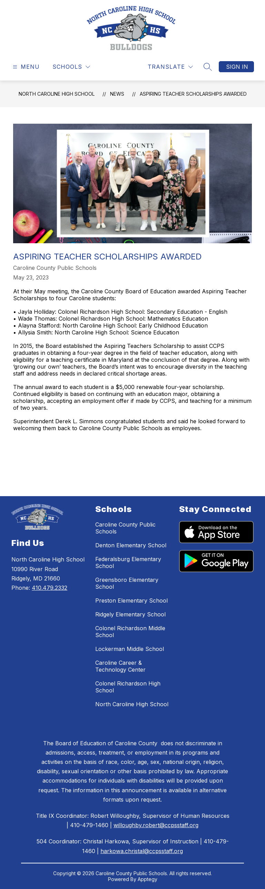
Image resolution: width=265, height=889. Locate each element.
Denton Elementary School (130, 545)
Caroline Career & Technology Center (120, 666)
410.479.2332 (49, 587)
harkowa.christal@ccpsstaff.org (141, 851)
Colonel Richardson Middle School (130, 632)
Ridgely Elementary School (130, 614)
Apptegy (147, 879)
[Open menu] (25, 67)
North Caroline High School (57, 94)
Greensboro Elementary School (126, 583)
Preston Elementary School (131, 600)
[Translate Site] (170, 67)
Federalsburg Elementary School (128, 562)
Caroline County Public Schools (125, 528)
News (117, 94)
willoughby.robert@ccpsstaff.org (156, 825)
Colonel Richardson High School (127, 687)
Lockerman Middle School (129, 648)
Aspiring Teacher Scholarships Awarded (193, 94)
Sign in (237, 66)
